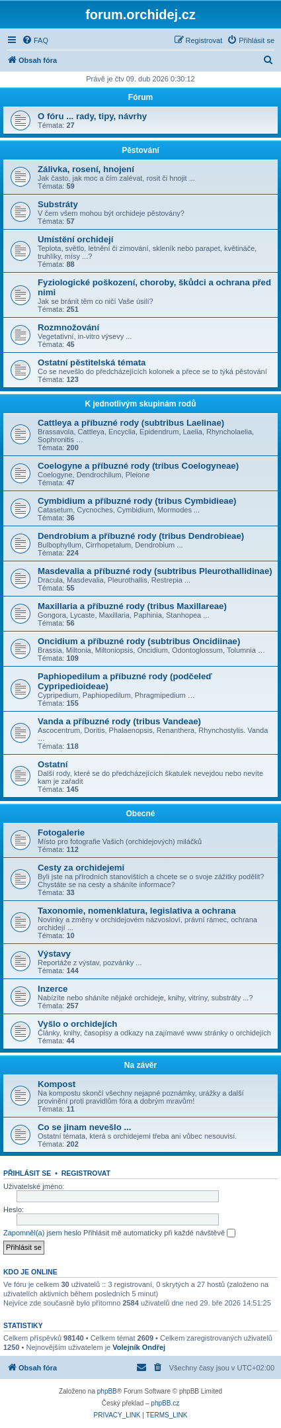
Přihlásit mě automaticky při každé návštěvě (159, 1233)
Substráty (58, 204)
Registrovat (85, 1173)
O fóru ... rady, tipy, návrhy (92, 116)
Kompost (56, 1084)
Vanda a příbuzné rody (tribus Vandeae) (119, 721)
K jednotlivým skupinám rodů (140, 403)
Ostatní (52, 764)
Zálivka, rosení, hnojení (86, 169)
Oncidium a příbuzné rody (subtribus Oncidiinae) (139, 641)
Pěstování (140, 150)
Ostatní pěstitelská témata (91, 362)
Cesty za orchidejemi (81, 868)
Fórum (140, 97)
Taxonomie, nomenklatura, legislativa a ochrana (137, 911)
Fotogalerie (61, 832)
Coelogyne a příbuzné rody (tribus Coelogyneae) (138, 466)
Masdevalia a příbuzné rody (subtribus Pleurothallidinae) (155, 571)
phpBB (107, 1391)
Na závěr (140, 1065)
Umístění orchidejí (75, 239)
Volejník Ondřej (138, 1347)
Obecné (140, 813)
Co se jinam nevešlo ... (84, 1127)
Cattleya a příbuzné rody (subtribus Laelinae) (131, 423)
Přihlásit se (27, 1173)
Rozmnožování (68, 327)
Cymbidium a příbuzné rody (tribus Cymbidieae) (137, 501)
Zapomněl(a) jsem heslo (42, 1233)
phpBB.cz (165, 1403)
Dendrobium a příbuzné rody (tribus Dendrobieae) (141, 536)
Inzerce (52, 989)
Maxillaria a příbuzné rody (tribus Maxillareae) (132, 606)
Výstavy (54, 954)
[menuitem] (35, 40)
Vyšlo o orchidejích (77, 1024)
